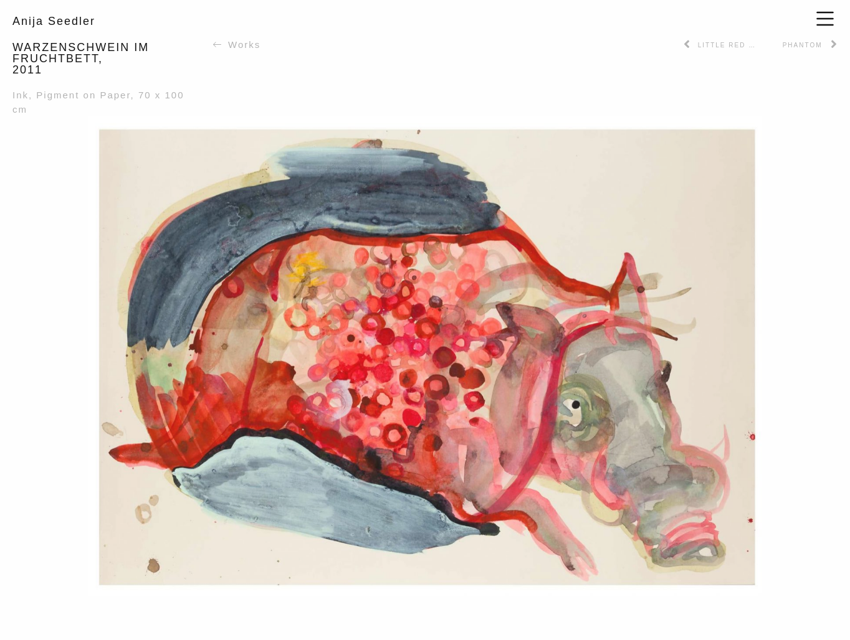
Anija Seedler (53, 21)
